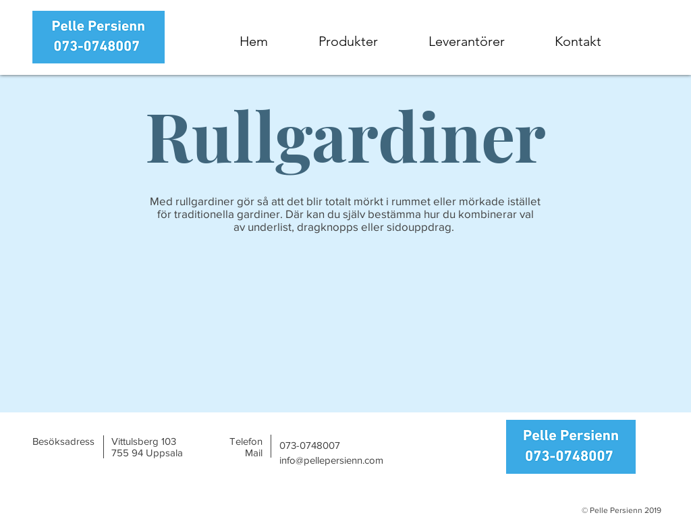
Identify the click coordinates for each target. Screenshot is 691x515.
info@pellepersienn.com (331, 460)
